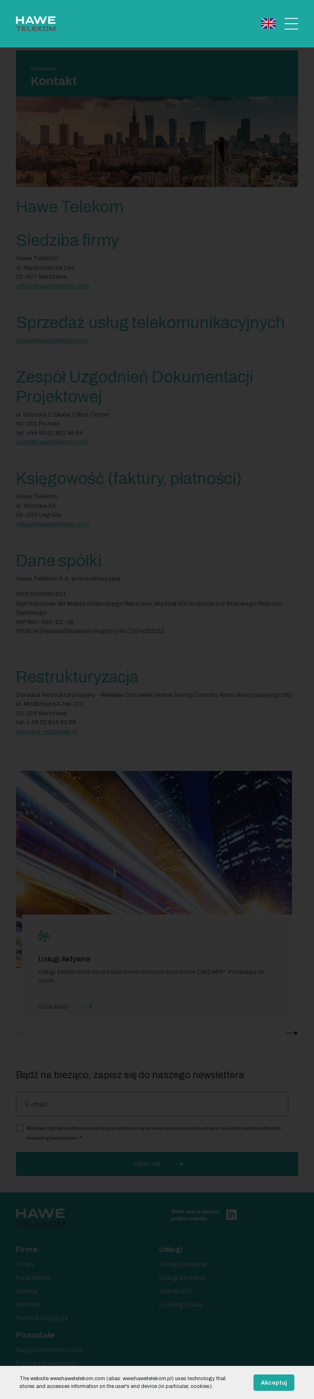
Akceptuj (274, 1383)
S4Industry (175, 1291)
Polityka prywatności (47, 1363)
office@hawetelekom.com (52, 524)
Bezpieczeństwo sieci (49, 1350)
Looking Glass (181, 1304)
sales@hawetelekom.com (52, 340)
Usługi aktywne (182, 1277)
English (268, 23)
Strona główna (43, 68)
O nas (25, 1264)
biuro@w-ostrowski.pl (46, 731)
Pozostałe (35, 1335)
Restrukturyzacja (42, 1318)
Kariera (27, 1291)
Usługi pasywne (182, 1264)
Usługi (171, 1249)
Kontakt (28, 1304)
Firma (27, 1249)
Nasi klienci (33, 1277)
